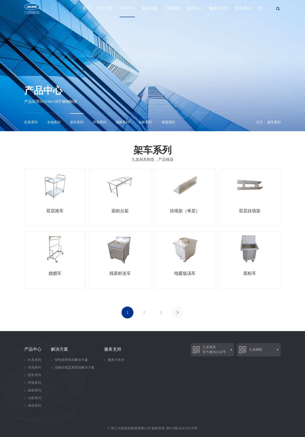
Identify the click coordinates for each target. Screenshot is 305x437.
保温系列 (168, 122)
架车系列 (76, 122)
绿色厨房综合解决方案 (71, 360)
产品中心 (127, 8)
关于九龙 (104, 8)
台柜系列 (145, 122)
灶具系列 (31, 122)
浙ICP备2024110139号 (182, 428)
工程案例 (172, 8)
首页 (86, 8)
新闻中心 (194, 8)
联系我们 (243, 8)
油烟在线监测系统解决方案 (75, 367)
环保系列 (99, 122)
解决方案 (149, 8)
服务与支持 (218, 8)
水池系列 (54, 122)
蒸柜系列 (122, 122)
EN (260, 8)
